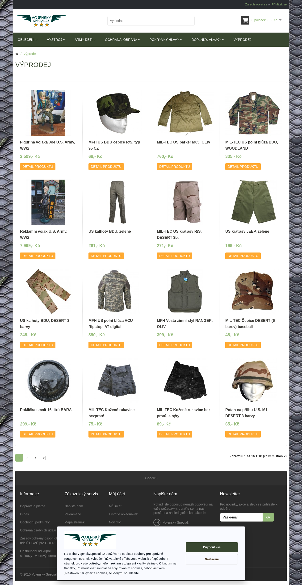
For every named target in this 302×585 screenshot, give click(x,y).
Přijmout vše (212, 547)
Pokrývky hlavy (166, 40)
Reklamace (72, 513)
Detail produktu (37, 166)
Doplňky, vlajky (208, 40)
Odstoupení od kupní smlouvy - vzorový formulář (39, 552)
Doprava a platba (32, 505)
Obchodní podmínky (35, 521)
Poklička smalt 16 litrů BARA (46, 410)
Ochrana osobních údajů (38, 529)
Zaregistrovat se (256, 4)
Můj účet (115, 505)
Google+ (151, 478)
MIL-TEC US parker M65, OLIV (183, 142)
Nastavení (212, 559)
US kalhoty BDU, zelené (109, 231)
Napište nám (73, 505)
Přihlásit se (279, 4)
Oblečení (28, 40)
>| (44, 458)
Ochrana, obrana (122, 40)
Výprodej (242, 40)
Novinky (115, 521)
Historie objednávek (123, 513)
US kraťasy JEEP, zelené (247, 231)
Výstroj (56, 40)
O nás (24, 513)
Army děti (85, 40)
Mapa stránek (74, 521)
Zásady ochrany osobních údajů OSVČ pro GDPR (39, 539)
